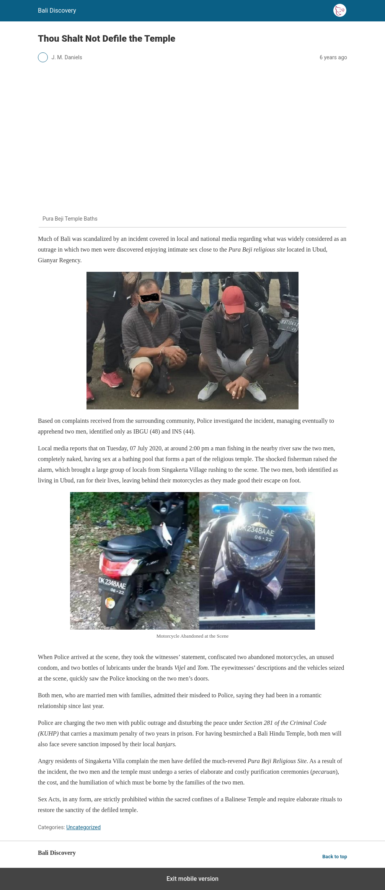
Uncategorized (83, 827)
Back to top (334, 856)
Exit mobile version (192, 878)
